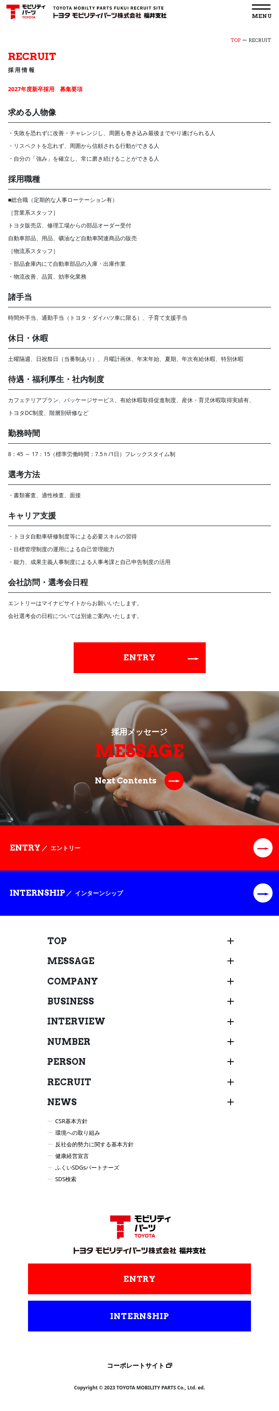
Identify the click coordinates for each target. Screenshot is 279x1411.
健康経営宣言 (72, 1156)
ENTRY (161, 657)
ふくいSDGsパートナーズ (87, 1167)
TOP (236, 40)
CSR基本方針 (71, 1121)
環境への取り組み (77, 1132)
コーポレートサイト (136, 1365)
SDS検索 (66, 1179)
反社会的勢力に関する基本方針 (94, 1144)
